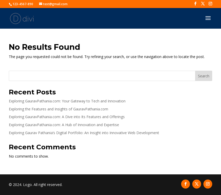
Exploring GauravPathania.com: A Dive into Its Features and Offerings (67, 116)
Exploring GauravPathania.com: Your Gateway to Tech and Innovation (67, 101)
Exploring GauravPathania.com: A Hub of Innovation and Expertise (64, 124)
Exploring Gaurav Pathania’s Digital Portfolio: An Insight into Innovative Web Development (84, 132)
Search (203, 76)
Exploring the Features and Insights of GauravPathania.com (58, 109)
